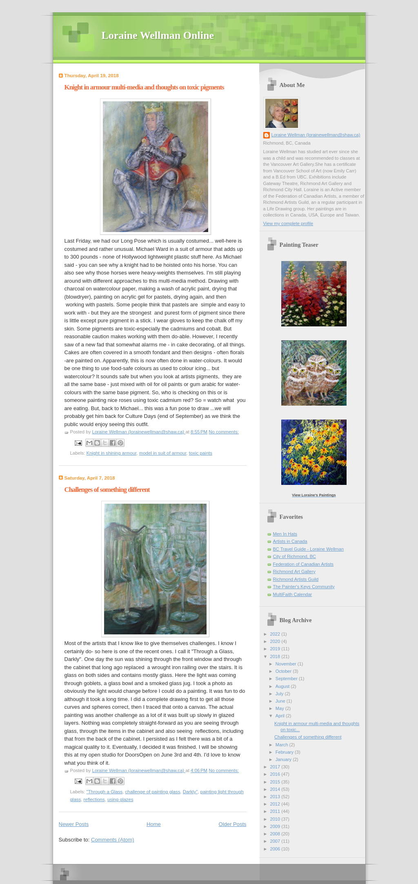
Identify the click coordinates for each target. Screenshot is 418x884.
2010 (276, 819)
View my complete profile (288, 223)
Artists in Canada (290, 541)
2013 (276, 796)
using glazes (120, 799)
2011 (276, 811)
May (280, 708)
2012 (276, 803)
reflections (94, 799)
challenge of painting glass (152, 791)
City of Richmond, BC (294, 556)
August (283, 686)
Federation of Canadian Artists (303, 564)
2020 (276, 641)
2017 (276, 766)
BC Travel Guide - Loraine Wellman (308, 549)
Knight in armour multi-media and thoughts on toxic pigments (144, 87)
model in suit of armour (163, 453)
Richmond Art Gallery (294, 571)
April (281, 715)
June (281, 701)
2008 (276, 833)
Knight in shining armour (112, 453)
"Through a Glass (105, 791)
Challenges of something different (107, 489)
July (280, 693)
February (285, 752)
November (287, 663)
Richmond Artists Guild (296, 579)
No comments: (224, 431)
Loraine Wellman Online (158, 35)
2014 (276, 789)
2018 (276, 656)
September (287, 678)
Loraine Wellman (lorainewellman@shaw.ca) (315, 134)
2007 (276, 841)
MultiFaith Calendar (292, 594)
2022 (276, 634)
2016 (276, 774)
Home (154, 824)
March (282, 744)
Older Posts (233, 824)
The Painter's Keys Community (304, 586)
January (284, 759)
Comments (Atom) (112, 840)
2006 (276, 848)
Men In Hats (285, 533)
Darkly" (190, 791)
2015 (276, 781)
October (284, 671)
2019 (276, 648)
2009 (276, 826)
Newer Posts (74, 824)
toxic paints (200, 453)
